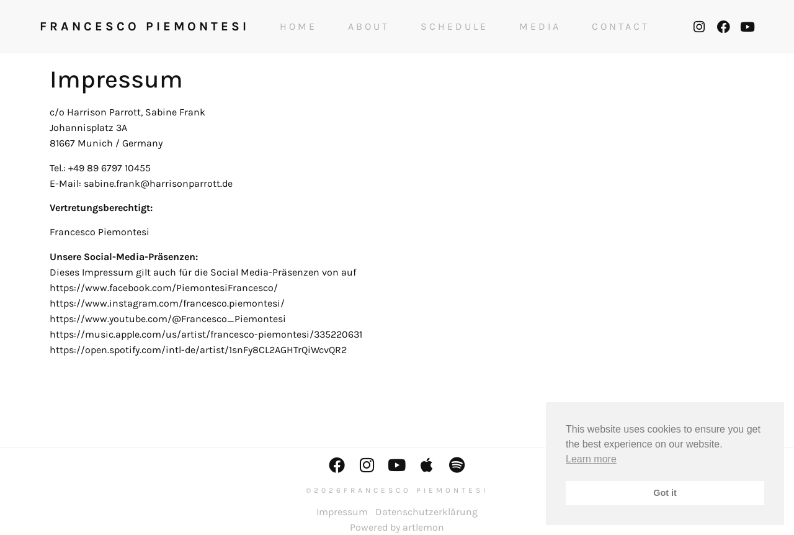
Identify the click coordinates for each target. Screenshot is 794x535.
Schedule (454, 27)
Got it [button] (665, 493)
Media (540, 27)
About (369, 27)
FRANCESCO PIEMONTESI (144, 26)
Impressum (342, 512)
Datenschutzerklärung (426, 512)
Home (298, 27)
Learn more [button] (591, 459)
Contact (620, 27)
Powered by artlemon (397, 527)
